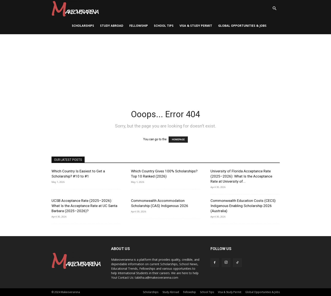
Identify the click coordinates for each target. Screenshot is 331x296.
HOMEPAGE (178, 139)
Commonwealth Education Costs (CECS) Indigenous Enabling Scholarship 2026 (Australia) (243, 205)
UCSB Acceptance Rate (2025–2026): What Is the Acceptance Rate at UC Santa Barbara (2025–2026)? (84, 205)
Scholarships (83, 26)
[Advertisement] (165, 66)
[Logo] (75, 8)
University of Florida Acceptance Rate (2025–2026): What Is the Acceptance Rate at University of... (241, 176)
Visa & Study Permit (195, 26)
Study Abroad (111, 26)
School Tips (164, 26)
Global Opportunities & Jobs (242, 26)
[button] (274, 9)
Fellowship (138, 26)
